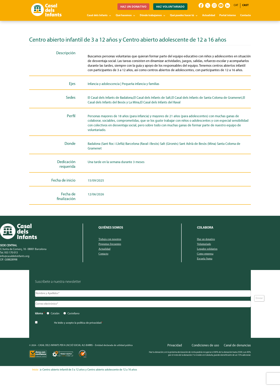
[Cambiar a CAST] (245, 5)
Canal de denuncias (237, 345)
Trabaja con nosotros (109, 239)
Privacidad (174, 345)
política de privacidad (89, 322)
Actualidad (208, 15)
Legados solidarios (207, 249)
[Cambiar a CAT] (236, 5)
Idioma (40, 313)
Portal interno (227, 15)
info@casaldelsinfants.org (14, 256)
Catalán (55, 313)
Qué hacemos (124, 15)
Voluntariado (204, 244)
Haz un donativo (206, 239)
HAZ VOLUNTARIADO (170, 6)
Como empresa (205, 253)
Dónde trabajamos (151, 15)
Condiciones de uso (205, 345)
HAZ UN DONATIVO (133, 6)
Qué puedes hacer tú (182, 15)
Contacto (245, 15)
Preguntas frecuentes (109, 244)
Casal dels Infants (97, 15)
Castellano (73, 313)
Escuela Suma (204, 258)
